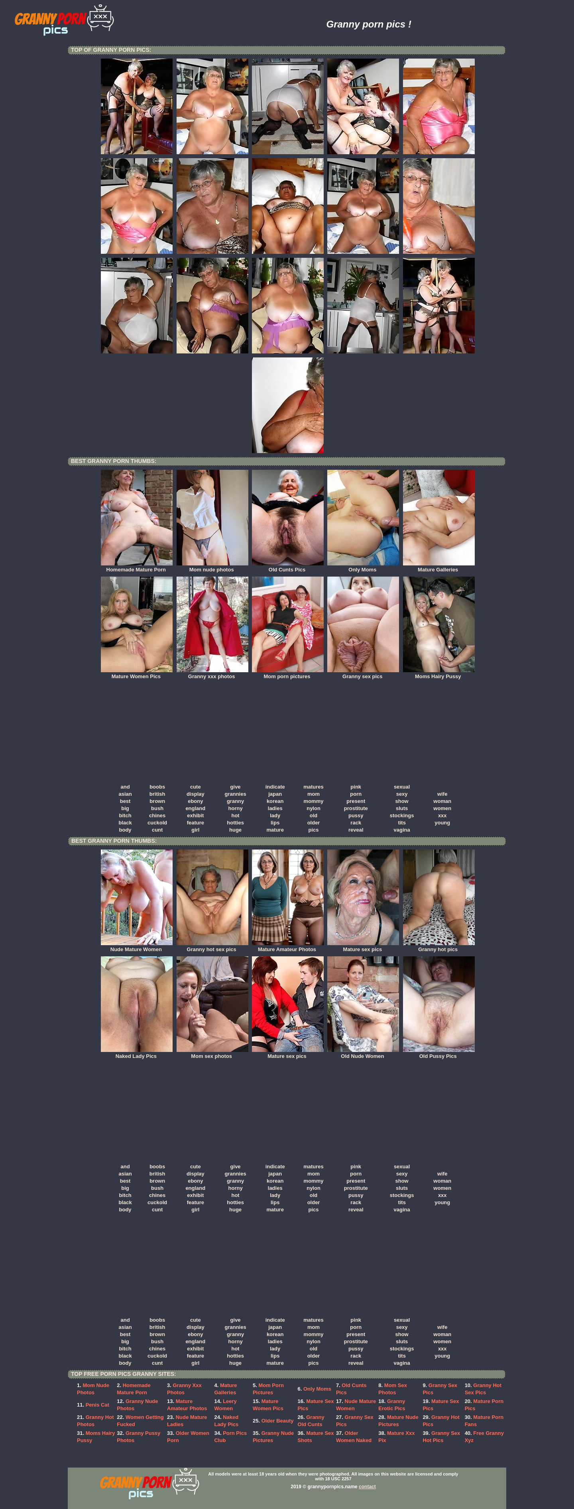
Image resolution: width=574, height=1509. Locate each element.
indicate (275, 787)
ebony (195, 801)
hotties (235, 823)
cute (195, 787)
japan (275, 794)
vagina (402, 830)
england (195, 808)
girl (195, 830)
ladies (275, 808)
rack (355, 823)
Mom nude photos (212, 567)
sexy (402, 794)
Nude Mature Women (137, 946)
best (125, 801)
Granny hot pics (439, 946)
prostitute (356, 808)
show (402, 801)
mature (275, 830)
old (314, 815)
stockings (402, 815)
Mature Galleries (439, 567)
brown (157, 801)
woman (442, 801)
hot (235, 815)
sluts (402, 808)
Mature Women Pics (137, 673)
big (125, 808)
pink (355, 787)
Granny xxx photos (212, 673)
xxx (442, 815)
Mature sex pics (363, 946)
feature (195, 823)
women (442, 808)
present (355, 801)
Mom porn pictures (288, 673)
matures (313, 787)
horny (235, 808)
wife (442, 794)
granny (235, 801)
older (313, 823)
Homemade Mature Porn (137, 567)
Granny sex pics (363, 673)
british (157, 794)
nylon (313, 808)
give (235, 787)
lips (275, 823)
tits (402, 823)
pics (314, 830)
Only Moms (363, 567)
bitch (125, 815)
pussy (356, 815)
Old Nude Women (363, 1053)
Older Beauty (277, 1421)
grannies (235, 794)
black (125, 823)
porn (356, 794)
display (195, 794)
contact (367, 1486)
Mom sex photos (212, 1053)
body (125, 830)
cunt (157, 830)
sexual (402, 787)
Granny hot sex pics (212, 946)
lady (275, 815)
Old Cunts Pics (288, 567)
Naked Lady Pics (137, 1053)
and (125, 787)
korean (275, 801)
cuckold (157, 823)
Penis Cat (97, 1405)
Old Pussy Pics (439, 1053)
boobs (157, 787)
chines (157, 815)
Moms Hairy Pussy (439, 673)
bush (157, 808)
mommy (314, 801)
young (442, 823)
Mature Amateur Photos (288, 946)
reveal (356, 830)
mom (313, 794)
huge (235, 830)
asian (125, 794)
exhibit (195, 815)
